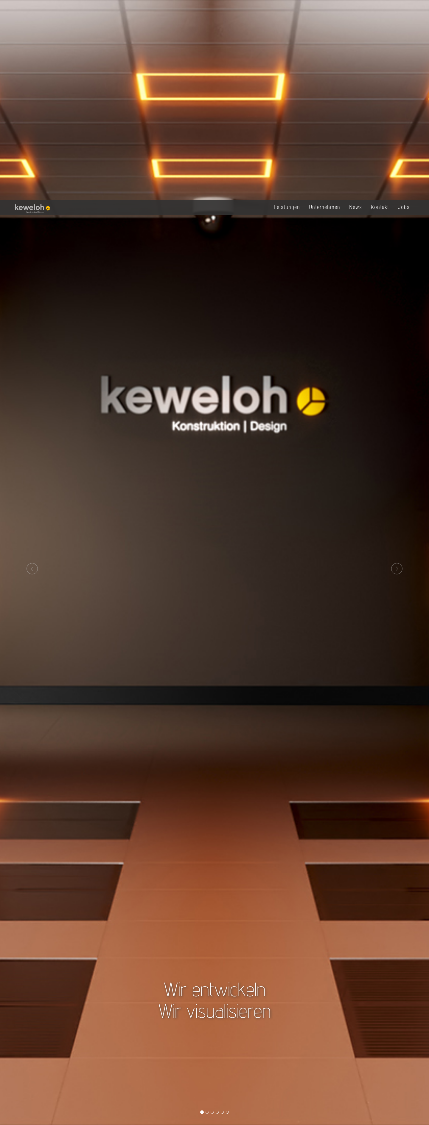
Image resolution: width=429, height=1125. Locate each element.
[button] (32, 370)
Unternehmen (324, 9)
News (355, 9)
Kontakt (380, 9)
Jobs (404, 9)
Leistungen (287, 9)
